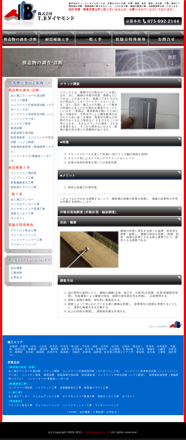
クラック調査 (19, 100)
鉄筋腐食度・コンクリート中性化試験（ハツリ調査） (114, 375)
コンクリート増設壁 (24, 173)
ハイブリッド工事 (22, 177)
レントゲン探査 (21, 123)
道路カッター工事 (22, 213)
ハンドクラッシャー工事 (26, 239)
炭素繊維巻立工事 (22, 182)
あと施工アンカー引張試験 (28, 95)
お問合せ (16, 277)
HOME (73, 412)
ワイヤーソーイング (24, 244)
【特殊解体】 (15, 401)
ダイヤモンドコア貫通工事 (28, 208)
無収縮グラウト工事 (24, 187)
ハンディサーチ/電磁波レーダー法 (48, 379)
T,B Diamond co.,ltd (96, 432)
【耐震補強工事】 (18, 384)
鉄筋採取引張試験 (22, 132)
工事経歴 (16, 272)
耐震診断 (16, 128)
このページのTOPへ (158, 327)
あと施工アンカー (22, 199)
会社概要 (16, 268)
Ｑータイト (18, 218)
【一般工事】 (15, 392)
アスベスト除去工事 (24, 230)
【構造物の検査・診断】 (22, 367)
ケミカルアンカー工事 (25, 204)
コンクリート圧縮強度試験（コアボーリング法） (92, 371)
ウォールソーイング (24, 235)
